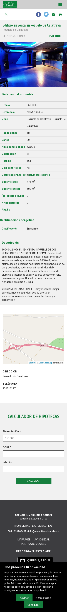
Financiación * (12, 431)
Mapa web (24, 539)
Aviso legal (41, 539)
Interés (7, 462)
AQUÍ (13, 583)
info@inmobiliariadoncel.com (43, 531)
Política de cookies (33, 543)
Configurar (33, 604)
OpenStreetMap (46, 363)
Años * (7, 446)
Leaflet (32, 363)
